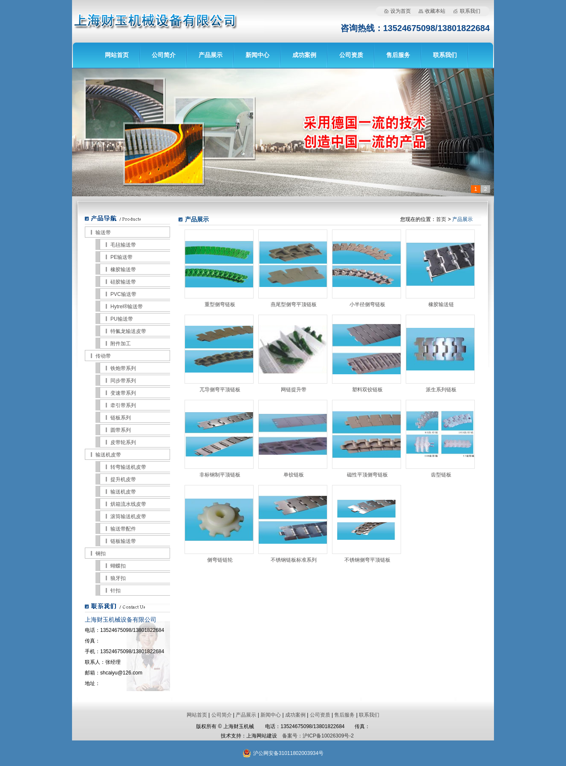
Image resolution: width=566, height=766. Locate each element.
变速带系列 (123, 393)
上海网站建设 (261, 736)
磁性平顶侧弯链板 (367, 475)
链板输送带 (123, 541)
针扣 (115, 591)
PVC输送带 (123, 294)
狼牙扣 (118, 578)
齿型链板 (441, 475)
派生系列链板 (441, 390)
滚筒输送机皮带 (128, 516)
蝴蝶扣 (118, 566)
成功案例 (304, 55)
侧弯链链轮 (220, 560)
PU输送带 (121, 319)
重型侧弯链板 (220, 304)
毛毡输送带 (123, 245)
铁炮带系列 (123, 368)
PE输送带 (121, 257)
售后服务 (398, 55)
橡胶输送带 (123, 270)
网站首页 (117, 55)
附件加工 (120, 344)
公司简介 (164, 55)
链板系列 (120, 418)
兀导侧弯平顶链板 (219, 390)
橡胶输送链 (441, 304)
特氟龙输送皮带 (128, 331)
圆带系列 (120, 430)
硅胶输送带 (123, 282)
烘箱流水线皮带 (128, 504)
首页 (441, 219)
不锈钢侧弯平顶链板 (367, 560)
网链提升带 (293, 390)
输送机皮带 (108, 455)
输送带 (103, 232)
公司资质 (351, 55)
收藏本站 (435, 11)
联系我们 (470, 11)
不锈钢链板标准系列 (294, 560)
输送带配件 (123, 529)
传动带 (103, 356)
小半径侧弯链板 (367, 304)
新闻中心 (257, 55)
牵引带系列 (123, 405)
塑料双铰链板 (367, 390)
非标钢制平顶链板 (219, 475)
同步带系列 (123, 381)
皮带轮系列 (123, 442)
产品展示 (210, 55)
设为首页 (400, 11)
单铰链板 (293, 475)
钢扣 (100, 554)
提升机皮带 (123, 479)
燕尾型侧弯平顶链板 (294, 304)
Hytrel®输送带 (126, 307)
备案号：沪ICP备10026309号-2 (318, 736)
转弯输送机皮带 (128, 467)
